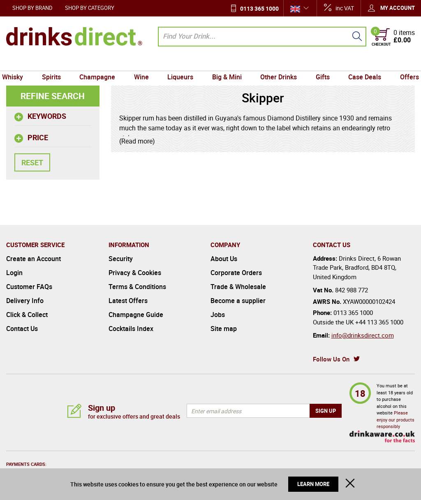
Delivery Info (25, 300)
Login (14, 272)
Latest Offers (128, 300)
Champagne (100, 62)
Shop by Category (89, 8)
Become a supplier (238, 300)
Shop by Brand (32, 8)
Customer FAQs (29, 286)
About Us (223, 258)
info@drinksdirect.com (362, 335)
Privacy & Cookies (135, 272)
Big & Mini (226, 62)
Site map (223, 328)
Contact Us (22, 328)
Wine (143, 62)
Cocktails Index (131, 328)
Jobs (217, 314)
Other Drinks (276, 62)
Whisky (18, 62)
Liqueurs (181, 62)
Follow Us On (331, 359)
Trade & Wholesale (238, 286)
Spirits (55, 62)
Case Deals (360, 62)
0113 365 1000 (259, 8)
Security (121, 258)
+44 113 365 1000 (379, 322)
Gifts (319, 62)
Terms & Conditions (137, 286)
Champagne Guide (136, 314)
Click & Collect (27, 314)
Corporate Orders (236, 272)
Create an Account (33, 258)
